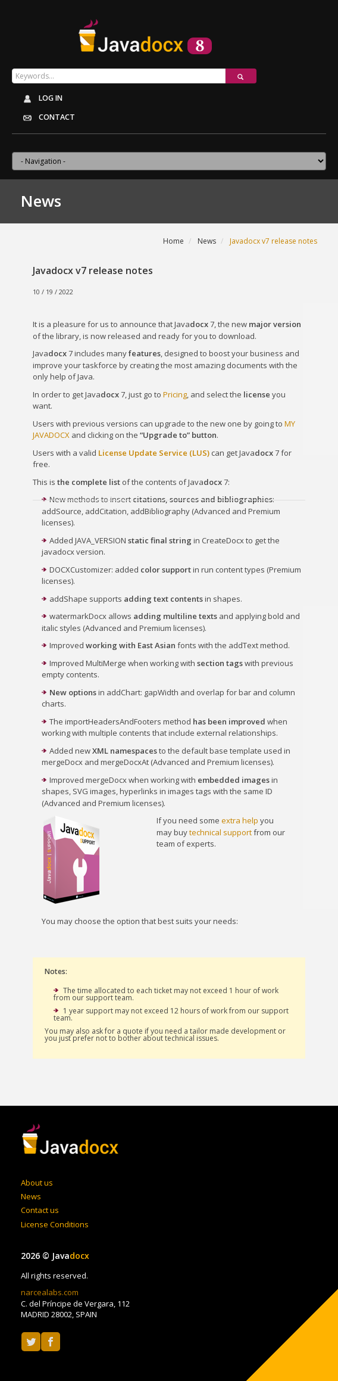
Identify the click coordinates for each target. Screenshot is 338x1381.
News (207, 241)
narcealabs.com (50, 1292)
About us (37, 1182)
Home (173, 241)
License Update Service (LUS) (153, 452)
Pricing (175, 394)
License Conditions (55, 1224)
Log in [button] (40, 98)
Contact (45, 117)
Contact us (40, 1210)
